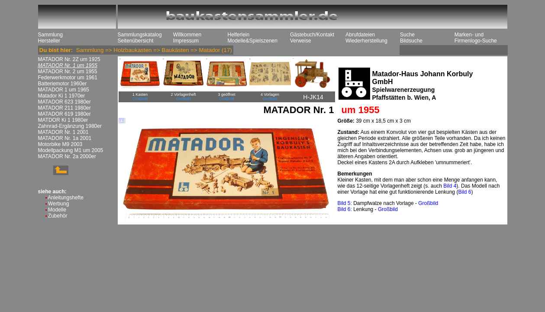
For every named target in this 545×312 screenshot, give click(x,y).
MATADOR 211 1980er (64, 108)
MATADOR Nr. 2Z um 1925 (69, 59)
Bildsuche (411, 41)
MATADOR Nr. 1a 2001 (65, 138)
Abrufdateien (360, 35)
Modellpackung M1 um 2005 (70, 150)
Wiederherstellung (366, 41)
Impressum (186, 41)
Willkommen (187, 35)
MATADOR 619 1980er (64, 114)
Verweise (300, 41)
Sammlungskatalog (140, 35)
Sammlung (50, 35)
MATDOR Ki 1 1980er (63, 120)
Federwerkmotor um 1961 (67, 78)
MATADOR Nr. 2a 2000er (67, 156)
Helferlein (239, 35)
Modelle (57, 210)
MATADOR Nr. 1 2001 (63, 132)
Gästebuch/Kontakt (312, 35)
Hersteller (49, 41)
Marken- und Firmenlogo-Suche (476, 38)
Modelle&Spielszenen (252, 41)
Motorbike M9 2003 (60, 144)
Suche (407, 35)
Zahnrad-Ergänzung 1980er (70, 126)
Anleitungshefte (66, 198)
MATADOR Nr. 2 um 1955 (67, 71)
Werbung (58, 204)
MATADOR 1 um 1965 (63, 90)
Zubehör (58, 216)
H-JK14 (313, 97)
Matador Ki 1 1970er (61, 96)
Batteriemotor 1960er (62, 84)
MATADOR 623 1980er (64, 102)
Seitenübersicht (136, 41)
